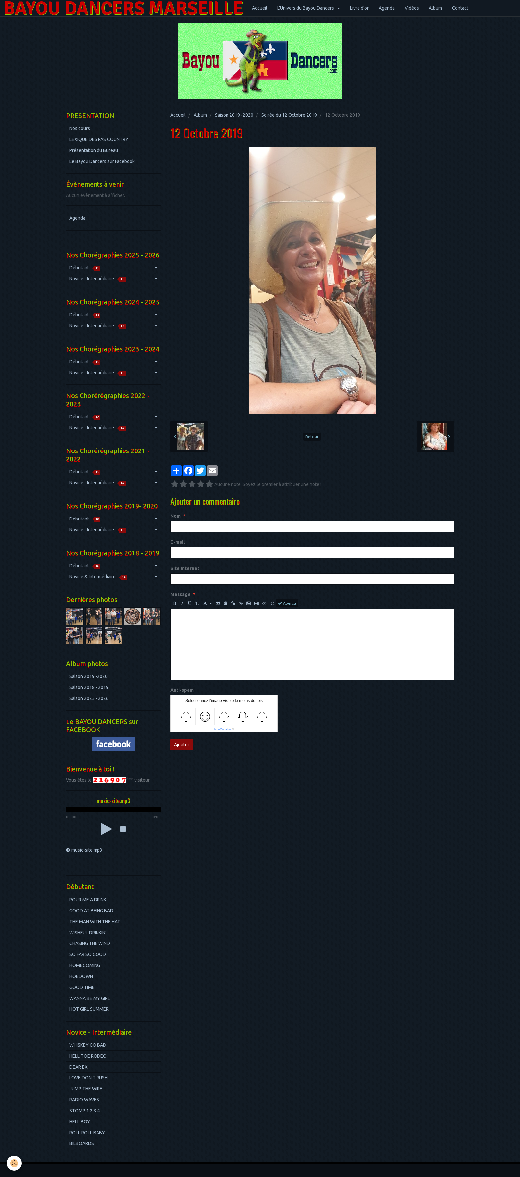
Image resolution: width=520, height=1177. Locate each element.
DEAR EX (78, 1067)
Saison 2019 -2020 (234, 115)
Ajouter (181, 744)
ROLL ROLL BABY (87, 1132)
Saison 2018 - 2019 (89, 687)
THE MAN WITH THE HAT (94, 921)
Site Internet (184, 568)
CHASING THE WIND (89, 943)
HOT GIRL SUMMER (89, 1009)
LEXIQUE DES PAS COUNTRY (98, 139)
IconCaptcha (222, 729)
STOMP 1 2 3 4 (84, 1110)
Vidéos (412, 8)
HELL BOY (79, 1121)
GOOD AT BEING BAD (91, 910)
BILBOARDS (81, 1143)
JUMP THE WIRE (85, 1088)
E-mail (177, 542)
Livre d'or (359, 8)
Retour (312, 436)
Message (180, 594)
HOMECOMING (84, 965)
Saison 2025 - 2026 (89, 698)
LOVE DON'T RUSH (88, 1077)
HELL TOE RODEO (88, 1056)
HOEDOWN (81, 976)
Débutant (84, 268)
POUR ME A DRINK (87, 899)
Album (435, 8)
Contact (460, 8)
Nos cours (79, 128)
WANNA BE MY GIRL (89, 998)
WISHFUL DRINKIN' (87, 932)
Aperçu (287, 603)
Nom (175, 516)
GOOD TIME (82, 987)
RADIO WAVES (84, 1099)
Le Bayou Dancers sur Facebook (102, 161)
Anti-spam (182, 690)
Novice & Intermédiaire (98, 577)
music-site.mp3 (86, 850)
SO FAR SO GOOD (87, 954)
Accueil (259, 8)
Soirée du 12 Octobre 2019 (289, 115)
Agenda (387, 8)
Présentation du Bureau (93, 150)
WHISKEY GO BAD (87, 1045)
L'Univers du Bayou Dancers (306, 8)
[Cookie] (14, 1163)
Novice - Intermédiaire (97, 279)
